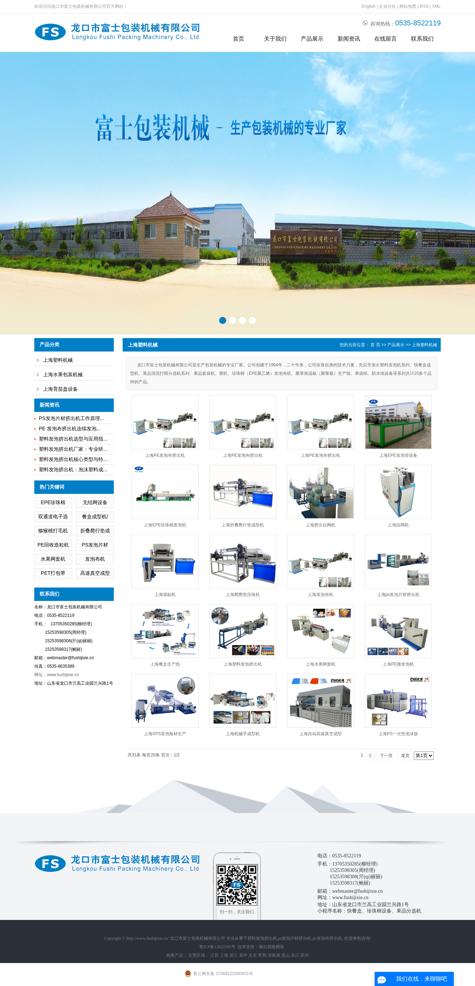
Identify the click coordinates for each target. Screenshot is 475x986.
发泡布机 (95, 559)
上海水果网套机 (320, 664)
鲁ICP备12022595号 (217, 946)
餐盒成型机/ (95, 516)
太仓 (252, 955)
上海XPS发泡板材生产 (165, 733)
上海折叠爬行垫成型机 (243, 524)
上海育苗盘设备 (60, 389)
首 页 (375, 344)
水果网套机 (53, 559)
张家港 (274, 955)
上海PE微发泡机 (398, 664)
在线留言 (385, 39)
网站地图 (407, 6)
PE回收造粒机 (53, 545)
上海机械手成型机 (243, 733)
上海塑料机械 (58, 360)
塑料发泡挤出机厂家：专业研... (73, 449)
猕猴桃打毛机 (53, 530)
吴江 (295, 955)
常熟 (262, 955)
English (368, 6)
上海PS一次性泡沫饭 (398, 733)
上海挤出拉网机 (320, 524)
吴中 (243, 955)
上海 (224, 955)
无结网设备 (95, 502)
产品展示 (312, 39)
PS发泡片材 (95, 545)
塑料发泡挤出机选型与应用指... (73, 439)
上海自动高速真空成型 (320, 733)
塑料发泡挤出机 (262, 938)
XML (436, 6)
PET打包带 (53, 573)
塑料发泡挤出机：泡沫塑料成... (73, 469)
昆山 (285, 955)
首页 (238, 39)
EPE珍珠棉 (53, 502)
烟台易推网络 (271, 946)
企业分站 (387, 6)
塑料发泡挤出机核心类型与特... (73, 459)
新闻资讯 (349, 39)
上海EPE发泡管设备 (398, 455)
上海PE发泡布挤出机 (165, 455)
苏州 (304, 955)
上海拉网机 (398, 524)
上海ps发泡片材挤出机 (398, 594)
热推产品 (174, 955)
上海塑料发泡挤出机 (243, 664)
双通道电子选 (53, 516)
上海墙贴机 (165, 594)
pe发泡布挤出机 (327, 938)
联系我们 (422, 39)
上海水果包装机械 (63, 374)
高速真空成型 (95, 573)
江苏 (214, 955)
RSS (424, 6)
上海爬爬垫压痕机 (243, 594)
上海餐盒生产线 (165, 664)
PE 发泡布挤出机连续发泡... (69, 428)
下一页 (386, 755)
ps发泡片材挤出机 (295, 938)
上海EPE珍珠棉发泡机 (165, 524)
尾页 (405, 755)
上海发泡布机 (320, 594)
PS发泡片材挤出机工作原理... (71, 418)
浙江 (233, 955)
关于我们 (275, 39)
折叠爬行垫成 (95, 530)
